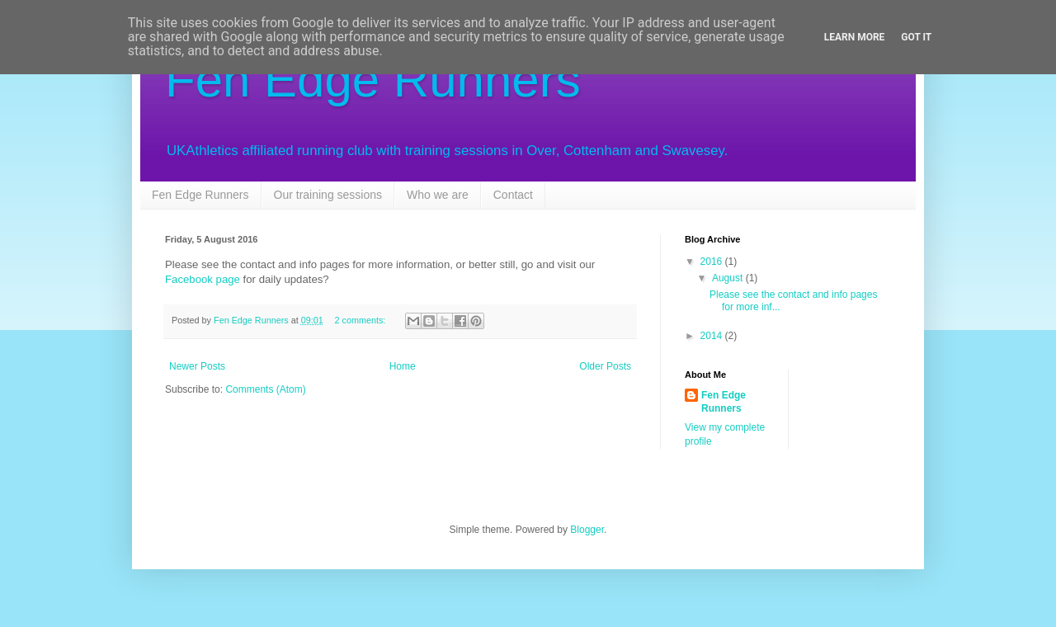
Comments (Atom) (265, 389)
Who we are (438, 194)
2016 (712, 261)
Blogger (587, 529)
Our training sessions (328, 194)
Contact (513, 194)
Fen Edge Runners (373, 79)
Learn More (854, 37)
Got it (916, 37)
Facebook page (202, 279)
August (729, 278)
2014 (712, 336)
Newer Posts (197, 366)
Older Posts (605, 366)
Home (402, 366)
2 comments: (362, 320)
